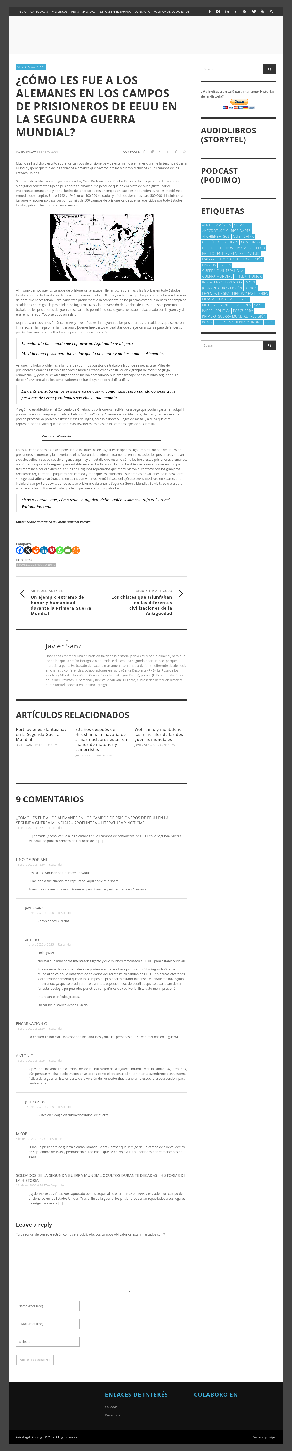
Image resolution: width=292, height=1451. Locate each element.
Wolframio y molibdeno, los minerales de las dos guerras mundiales (159, 734)
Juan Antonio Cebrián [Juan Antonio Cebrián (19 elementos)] (222, 288)
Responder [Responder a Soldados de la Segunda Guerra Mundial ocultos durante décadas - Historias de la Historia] (57, 1185)
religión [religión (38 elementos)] (258, 316)
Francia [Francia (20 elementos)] (209, 265)
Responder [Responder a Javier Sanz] (64, 913)
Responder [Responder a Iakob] (56, 1139)
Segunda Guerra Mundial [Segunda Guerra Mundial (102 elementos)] (238, 322)
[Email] (68, 550)
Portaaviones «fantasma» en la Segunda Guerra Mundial (41, 734)
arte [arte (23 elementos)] (237, 236)
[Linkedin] (44, 550)
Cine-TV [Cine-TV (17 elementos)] (231, 242)
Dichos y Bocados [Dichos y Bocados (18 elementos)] (236, 248)
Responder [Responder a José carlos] (64, 1107)
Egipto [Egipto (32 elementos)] (208, 253)
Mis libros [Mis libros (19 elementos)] (238, 299)
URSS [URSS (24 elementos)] (269, 322)
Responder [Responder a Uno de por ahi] (55, 864)
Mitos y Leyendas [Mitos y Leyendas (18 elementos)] (218, 305)
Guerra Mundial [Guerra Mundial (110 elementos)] (217, 276)
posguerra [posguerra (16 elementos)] (243, 310)
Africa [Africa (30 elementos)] (208, 225)
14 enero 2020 (47, 151)
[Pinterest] (52, 550)
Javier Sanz (24, 745)
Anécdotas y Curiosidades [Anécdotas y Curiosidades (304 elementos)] (226, 231)
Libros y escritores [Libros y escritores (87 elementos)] (250, 293)
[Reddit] (36, 550)
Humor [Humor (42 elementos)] (255, 276)
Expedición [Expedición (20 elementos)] (253, 259)
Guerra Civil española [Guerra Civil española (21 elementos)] (222, 270)
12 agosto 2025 (46, 745)
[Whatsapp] (60, 550)
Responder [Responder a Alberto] (64, 944)
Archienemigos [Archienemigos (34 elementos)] (216, 236)
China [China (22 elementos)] (248, 236)
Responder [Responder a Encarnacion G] (55, 1029)
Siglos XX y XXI (31, 66)
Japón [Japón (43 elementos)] (250, 282)
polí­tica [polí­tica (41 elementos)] (222, 310)
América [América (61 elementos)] (223, 225)
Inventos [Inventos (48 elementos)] (233, 282)
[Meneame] (76, 550)
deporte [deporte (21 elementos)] (209, 248)
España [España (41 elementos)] (208, 259)
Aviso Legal (23, 1437)
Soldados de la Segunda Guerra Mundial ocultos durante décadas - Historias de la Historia (101, 1178)
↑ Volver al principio (263, 1437)
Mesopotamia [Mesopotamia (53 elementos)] (214, 299)
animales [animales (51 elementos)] (242, 225)
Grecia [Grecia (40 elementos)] (225, 265)
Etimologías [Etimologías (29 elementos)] (229, 259)
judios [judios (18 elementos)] (251, 288)
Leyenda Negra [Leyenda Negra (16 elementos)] (215, 293)
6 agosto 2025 (104, 755)
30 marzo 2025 (164, 745)
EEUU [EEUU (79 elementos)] (260, 248)
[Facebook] (20, 550)
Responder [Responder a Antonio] (55, 1061)
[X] (28, 550)
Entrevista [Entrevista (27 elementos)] (227, 253)
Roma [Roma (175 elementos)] (207, 322)
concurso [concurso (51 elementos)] (250, 242)
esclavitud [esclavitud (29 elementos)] (250, 253)
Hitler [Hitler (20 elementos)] (240, 276)
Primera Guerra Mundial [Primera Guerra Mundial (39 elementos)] (225, 316)
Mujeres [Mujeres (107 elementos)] (243, 305)
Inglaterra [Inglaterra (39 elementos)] (212, 282)
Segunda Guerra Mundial (36, 564)
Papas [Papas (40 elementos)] (207, 310)
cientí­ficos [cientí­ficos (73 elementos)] (212, 242)
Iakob (21, 1133)
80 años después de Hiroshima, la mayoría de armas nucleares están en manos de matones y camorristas (101, 739)
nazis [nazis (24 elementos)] (258, 305)
